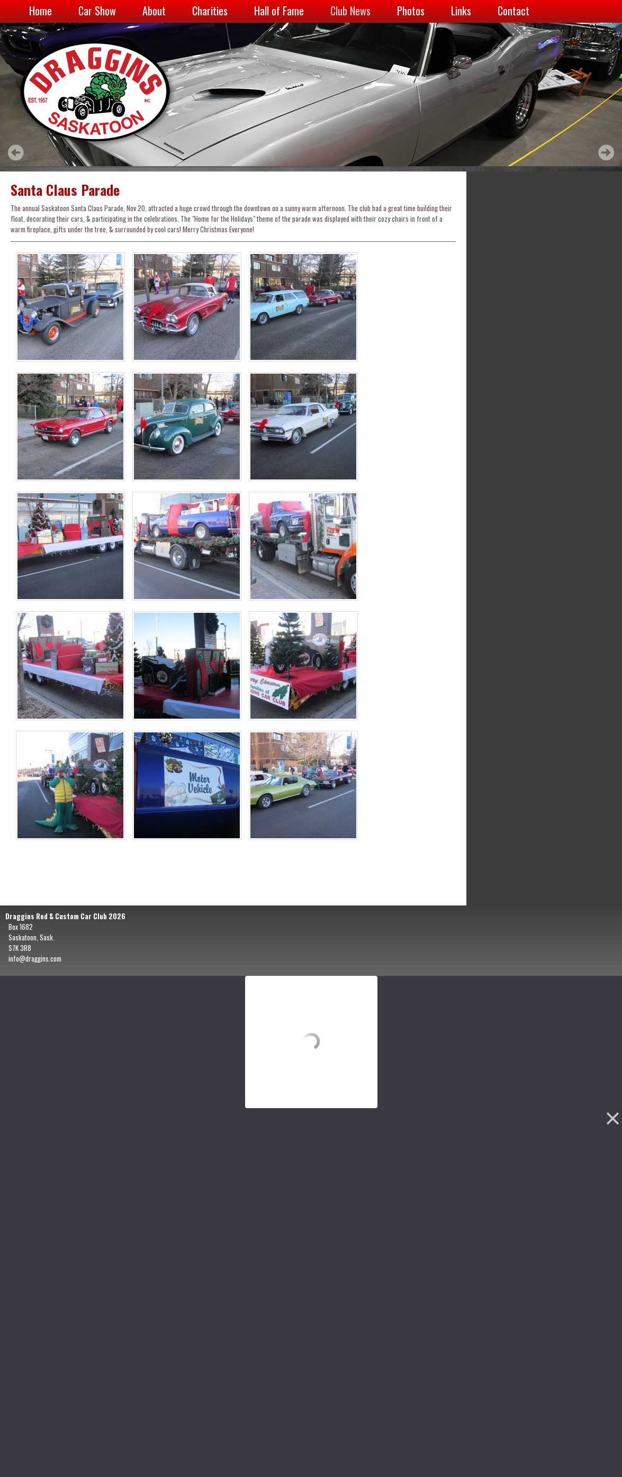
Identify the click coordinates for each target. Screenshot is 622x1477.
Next (606, 152)
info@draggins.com (34, 958)
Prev (16, 152)
